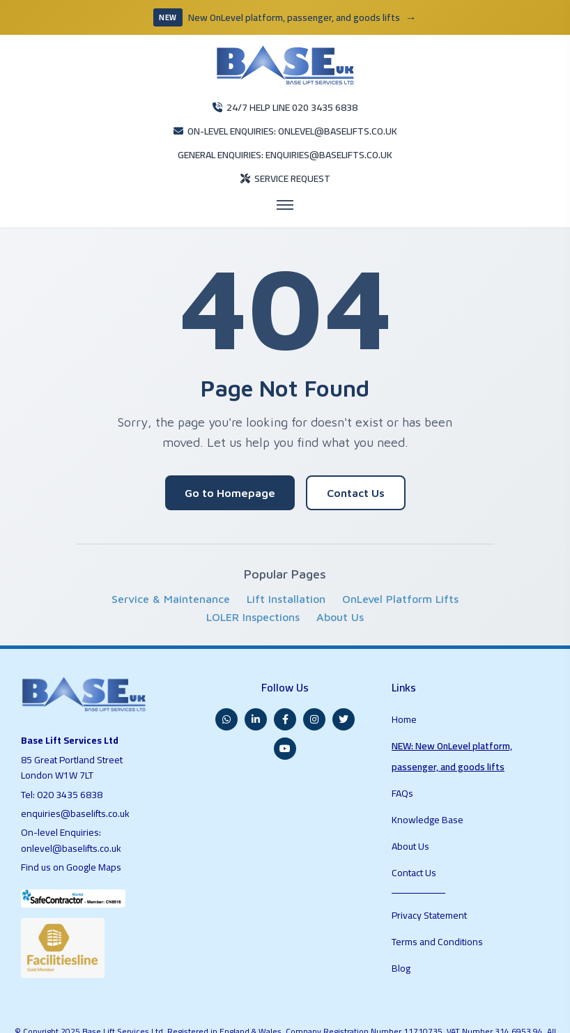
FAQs (404, 720)
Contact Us (356, 458)
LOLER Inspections (253, 582)
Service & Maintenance (170, 564)
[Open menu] (285, 170)
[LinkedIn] (256, 676)
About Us (340, 582)
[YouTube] (285, 705)
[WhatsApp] (226, 676)
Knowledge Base (428, 738)
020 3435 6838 (71, 756)
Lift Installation (286, 564)
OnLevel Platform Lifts (400, 564)
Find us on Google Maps (74, 828)
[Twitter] (343, 676)
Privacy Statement (431, 808)
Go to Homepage (230, 458)
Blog (401, 844)
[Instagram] (314, 676)
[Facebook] (285, 676)
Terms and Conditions (439, 826)
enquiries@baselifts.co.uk (76, 775)
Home (404, 671)
